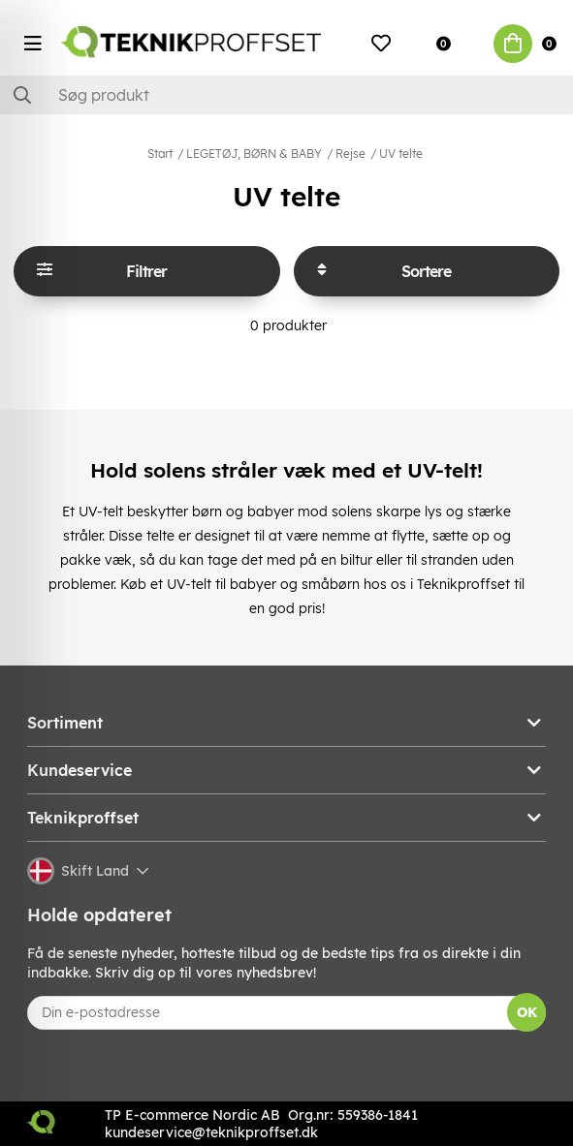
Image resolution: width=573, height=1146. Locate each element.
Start (160, 153)
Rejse (350, 153)
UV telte (401, 153)
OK (527, 1012)
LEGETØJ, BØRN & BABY (254, 153)
